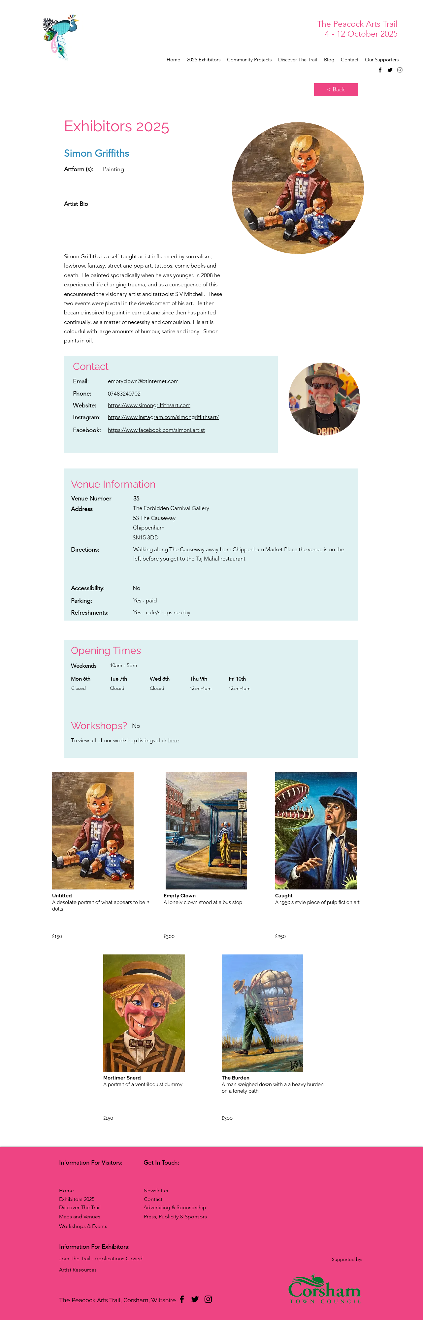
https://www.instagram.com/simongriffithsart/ (163, 417)
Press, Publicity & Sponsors (175, 1216)
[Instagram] (400, 70)
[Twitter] (390, 70)
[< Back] (336, 89)
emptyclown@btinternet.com (143, 381)
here (173, 740)
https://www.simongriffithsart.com (149, 405)
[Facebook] (380, 70)
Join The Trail (74, 1258)
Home (66, 1190)
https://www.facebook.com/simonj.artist (156, 430)
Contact (153, 1199)
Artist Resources (78, 1270)
